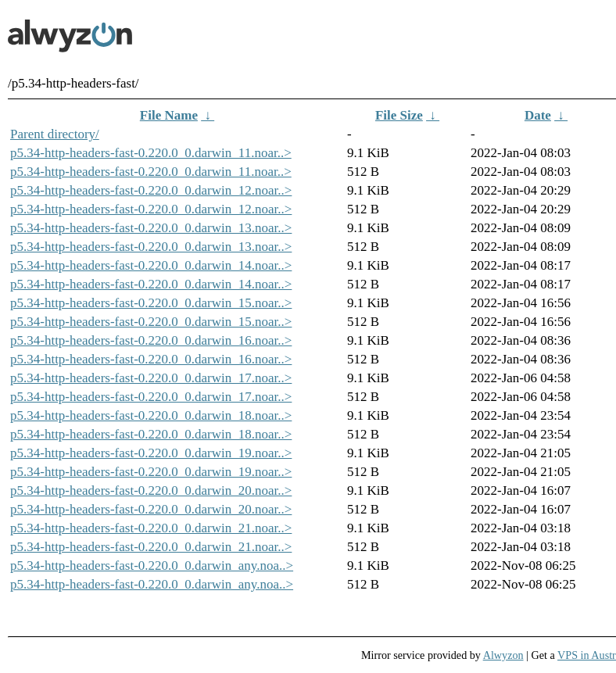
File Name (169, 115)
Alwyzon (503, 655)
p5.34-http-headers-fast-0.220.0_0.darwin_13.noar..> (151, 227)
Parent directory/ (54, 134)
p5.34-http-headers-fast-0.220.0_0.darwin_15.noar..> (151, 302)
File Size (399, 115)
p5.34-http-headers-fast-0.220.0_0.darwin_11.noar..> (151, 152)
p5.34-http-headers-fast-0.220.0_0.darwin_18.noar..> (151, 415)
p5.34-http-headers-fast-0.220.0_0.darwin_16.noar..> (151, 340)
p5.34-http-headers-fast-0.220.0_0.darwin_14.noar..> (151, 265)
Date (538, 115)
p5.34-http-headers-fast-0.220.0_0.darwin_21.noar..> (151, 528)
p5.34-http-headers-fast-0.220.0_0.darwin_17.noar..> (151, 378)
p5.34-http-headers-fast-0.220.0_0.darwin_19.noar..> (151, 453)
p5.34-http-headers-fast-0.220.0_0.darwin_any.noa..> (151, 565)
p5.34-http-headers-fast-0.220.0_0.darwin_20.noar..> (151, 490)
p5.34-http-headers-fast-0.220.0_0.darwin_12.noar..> (151, 190)
